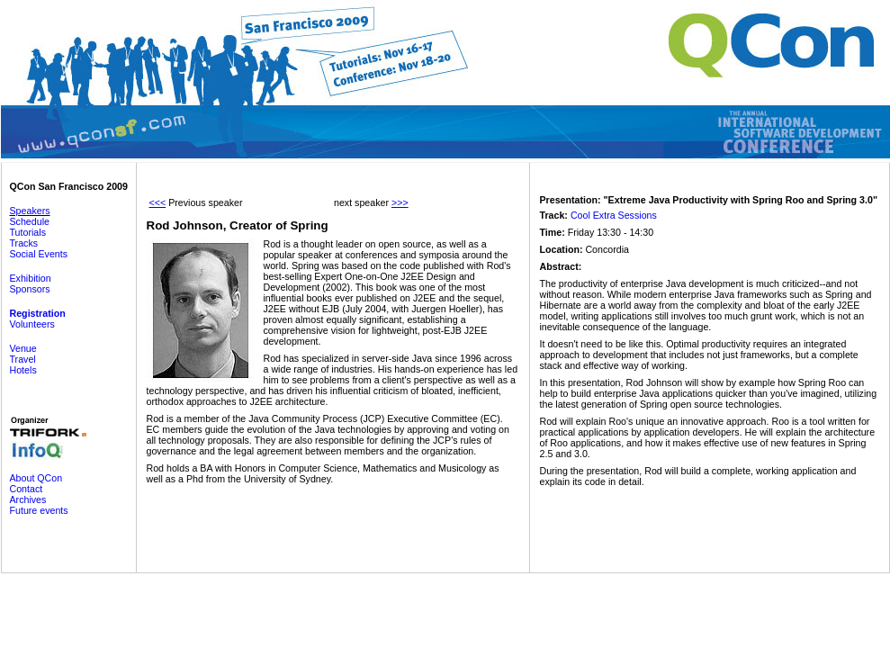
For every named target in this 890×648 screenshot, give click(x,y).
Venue (23, 348)
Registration (38, 313)
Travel (23, 359)
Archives (28, 499)
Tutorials (28, 232)
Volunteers (32, 324)
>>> (400, 202)
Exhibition (30, 278)
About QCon (36, 477)
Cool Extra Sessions (614, 215)
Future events (39, 510)
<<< (157, 202)
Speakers (30, 210)
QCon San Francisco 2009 (69, 186)
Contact (26, 488)
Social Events (39, 253)
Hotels (23, 369)
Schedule (29, 221)
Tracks (24, 243)
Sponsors (30, 289)
